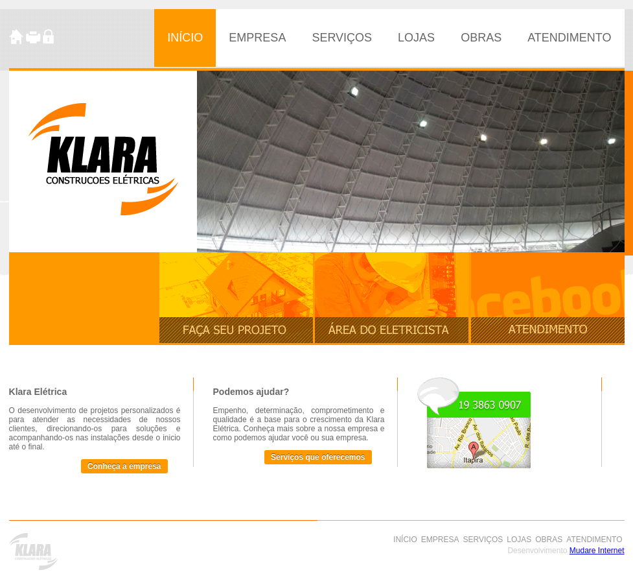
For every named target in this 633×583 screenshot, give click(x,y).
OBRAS (481, 37)
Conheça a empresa (124, 466)
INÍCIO (185, 37)
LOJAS (416, 37)
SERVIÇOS (342, 37)
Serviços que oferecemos (318, 457)
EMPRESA (257, 37)
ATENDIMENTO (569, 37)
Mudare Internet (597, 550)
